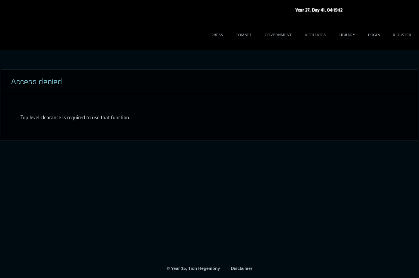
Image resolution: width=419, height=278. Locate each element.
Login (374, 35)
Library (347, 35)
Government (278, 35)
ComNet (244, 35)
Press (217, 35)
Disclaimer (241, 268)
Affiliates (315, 35)
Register (402, 35)
